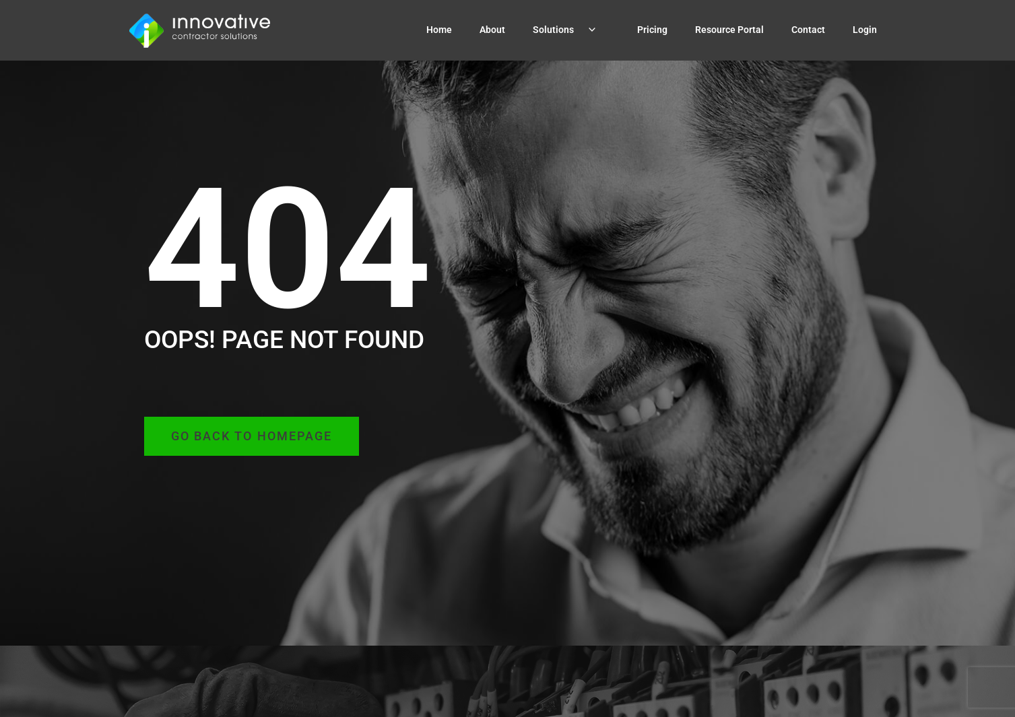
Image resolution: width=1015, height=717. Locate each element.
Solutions (571, 29)
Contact (808, 29)
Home (439, 29)
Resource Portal (729, 29)
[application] (589, 30)
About (492, 29)
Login (865, 29)
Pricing (652, 29)
